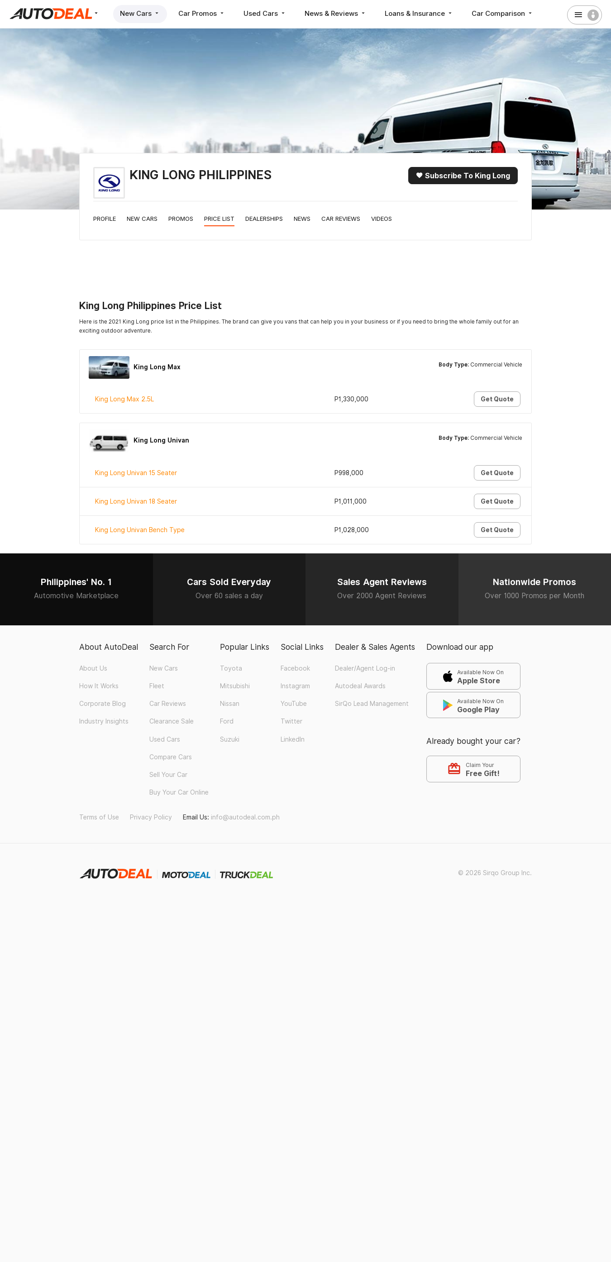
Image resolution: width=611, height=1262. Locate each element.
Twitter (291, 721)
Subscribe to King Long (463, 175)
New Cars (140, 13)
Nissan (229, 703)
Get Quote (497, 399)
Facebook (295, 668)
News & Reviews (336, 13)
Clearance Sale (171, 721)
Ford (227, 721)
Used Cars (264, 13)
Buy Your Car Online (179, 792)
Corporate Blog (102, 703)
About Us (93, 668)
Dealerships (264, 218)
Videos (381, 218)
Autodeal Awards (360, 686)
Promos (180, 218)
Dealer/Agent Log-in (365, 668)
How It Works (99, 686)
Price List (219, 218)
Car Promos (201, 13)
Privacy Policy (151, 817)
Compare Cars (170, 757)
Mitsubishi (235, 686)
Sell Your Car (168, 774)
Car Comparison (503, 13)
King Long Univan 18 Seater (136, 501)
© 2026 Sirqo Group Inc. (495, 872)
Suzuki (229, 739)
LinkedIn (293, 739)
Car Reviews (340, 218)
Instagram (295, 686)
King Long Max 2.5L (124, 399)
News (302, 218)
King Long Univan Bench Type (140, 529)
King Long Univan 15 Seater (136, 472)
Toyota (231, 668)
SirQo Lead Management (372, 703)
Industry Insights (104, 721)
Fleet (156, 686)
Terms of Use (99, 817)
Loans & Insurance (419, 13)
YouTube (294, 703)
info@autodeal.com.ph (245, 817)
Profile (104, 218)
